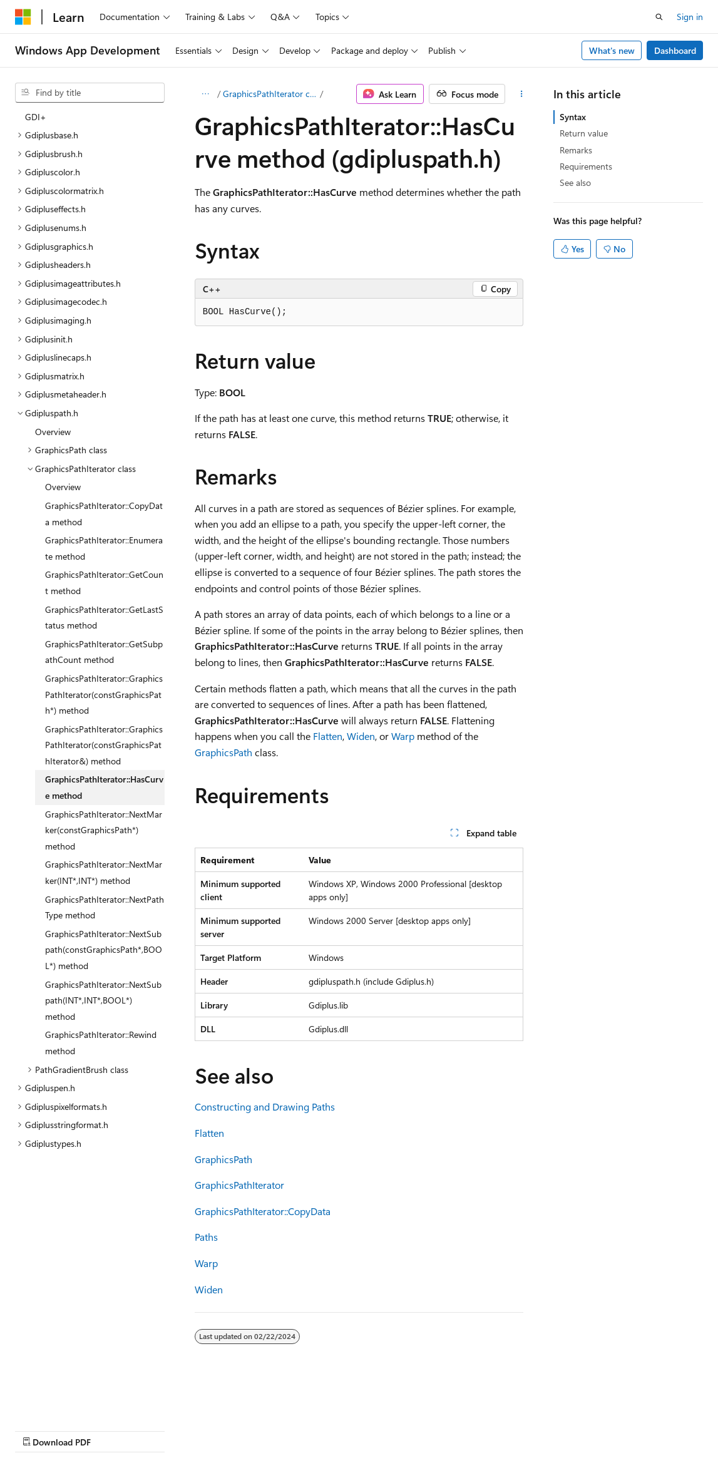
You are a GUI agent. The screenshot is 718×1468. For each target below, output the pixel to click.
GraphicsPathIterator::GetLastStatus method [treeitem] (104, 617)
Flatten (327, 735)
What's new (612, 50)
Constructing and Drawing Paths (265, 1106)
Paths (206, 1236)
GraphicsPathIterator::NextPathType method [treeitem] (104, 907)
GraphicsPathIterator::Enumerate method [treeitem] (104, 548)
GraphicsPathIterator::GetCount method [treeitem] (104, 582)
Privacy (273, 1429)
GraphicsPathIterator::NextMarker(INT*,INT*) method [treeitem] (103, 872)
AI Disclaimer (40, 1429)
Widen (361, 735)
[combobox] (90, 93)
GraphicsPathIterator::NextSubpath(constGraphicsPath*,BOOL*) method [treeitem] (103, 950)
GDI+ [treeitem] (35, 117)
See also (575, 182)
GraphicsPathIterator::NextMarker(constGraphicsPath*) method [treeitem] (103, 830)
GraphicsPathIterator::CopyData (263, 1211)
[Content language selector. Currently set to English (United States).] (72, 1400)
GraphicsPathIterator (239, 1184)
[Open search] (659, 17)
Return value (584, 133)
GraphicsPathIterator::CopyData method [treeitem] (104, 514)
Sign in (690, 17)
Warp (402, 735)
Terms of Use (336, 1429)
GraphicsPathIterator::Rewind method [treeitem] (100, 1043)
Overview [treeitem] (53, 432)
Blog (170, 1429)
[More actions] (521, 94)
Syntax (573, 117)
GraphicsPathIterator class (270, 94)
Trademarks (397, 1429)
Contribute (224, 1429)
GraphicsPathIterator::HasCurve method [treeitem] (104, 787)
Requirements (586, 166)
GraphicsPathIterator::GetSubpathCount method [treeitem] (104, 652)
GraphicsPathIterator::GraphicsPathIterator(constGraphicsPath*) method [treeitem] (104, 694)
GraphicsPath (223, 752)
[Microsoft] (23, 17)
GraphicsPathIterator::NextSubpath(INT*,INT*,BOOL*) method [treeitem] (103, 1000)
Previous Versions (113, 1429)
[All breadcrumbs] (206, 94)
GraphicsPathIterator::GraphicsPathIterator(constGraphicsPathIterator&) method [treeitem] (104, 745)
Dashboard (675, 50)
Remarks (576, 150)
